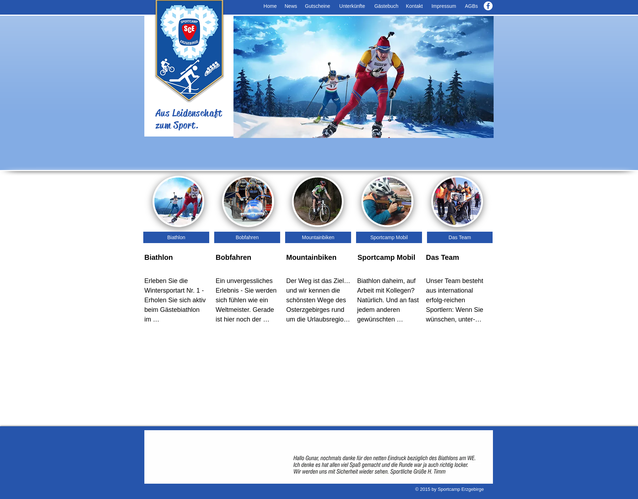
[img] (387, 201)
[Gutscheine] (317, 6)
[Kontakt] (414, 6)
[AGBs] (471, 6)
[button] (363, 77)
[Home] (270, 6)
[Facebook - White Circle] (488, 5)
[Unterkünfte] (352, 6)
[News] (290, 6)
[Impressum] (444, 6)
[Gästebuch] (386, 6)
